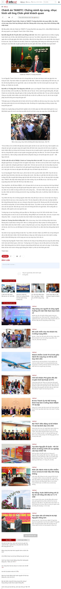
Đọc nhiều (8, 540)
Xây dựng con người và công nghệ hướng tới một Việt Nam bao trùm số (45, 311)
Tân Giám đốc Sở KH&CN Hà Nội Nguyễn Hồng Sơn (44, 517)
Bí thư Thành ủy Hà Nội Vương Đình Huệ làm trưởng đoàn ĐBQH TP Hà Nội (45, 403)
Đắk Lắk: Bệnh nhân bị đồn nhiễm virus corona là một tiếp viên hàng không (45, 472)
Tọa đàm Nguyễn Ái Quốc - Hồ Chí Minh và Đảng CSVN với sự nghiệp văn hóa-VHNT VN (45, 449)
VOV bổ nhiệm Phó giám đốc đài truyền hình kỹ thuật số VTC (44, 379)
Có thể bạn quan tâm (9, 280)
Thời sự (6, 6)
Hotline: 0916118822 (36, 2)
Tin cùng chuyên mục (9, 303)
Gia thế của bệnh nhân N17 (9, 571)
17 (14, 561)
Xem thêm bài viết (30, 535)
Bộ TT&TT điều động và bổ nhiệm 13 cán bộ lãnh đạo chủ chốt (45, 425)
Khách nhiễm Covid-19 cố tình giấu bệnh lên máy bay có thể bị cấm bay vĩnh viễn (45, 357)
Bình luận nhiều (22, 540)
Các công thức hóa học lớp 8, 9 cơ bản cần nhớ (14, 566)
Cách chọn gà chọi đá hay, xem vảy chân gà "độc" (15, 587)
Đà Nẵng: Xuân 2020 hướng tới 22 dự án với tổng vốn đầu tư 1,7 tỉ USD (45, 495)
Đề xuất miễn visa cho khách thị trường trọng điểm (44, 333)
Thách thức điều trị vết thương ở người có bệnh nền (52, 296)
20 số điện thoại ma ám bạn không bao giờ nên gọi (15, 556)
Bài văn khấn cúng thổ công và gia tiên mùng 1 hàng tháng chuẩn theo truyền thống (14, 582)
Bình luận (5, 256)
